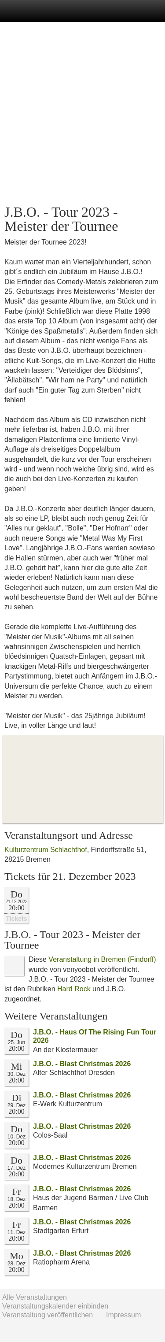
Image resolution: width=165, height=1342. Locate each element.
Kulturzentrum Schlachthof (45, 849)
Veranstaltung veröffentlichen (47, 1315)
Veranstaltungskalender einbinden (55, 1306)
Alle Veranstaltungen (34, 1297)
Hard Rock (74, 989)
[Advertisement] (82, 113)
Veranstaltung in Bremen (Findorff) (102, 959)
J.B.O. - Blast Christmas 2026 (82, 1064)
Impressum (123, 1315)
